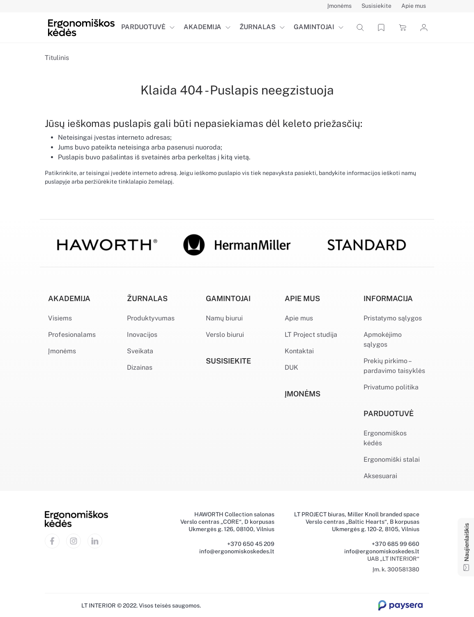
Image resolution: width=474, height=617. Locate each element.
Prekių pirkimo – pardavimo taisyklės (394, 366)
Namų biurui (224, 318)
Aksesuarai (380, 476)
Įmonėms (62, 351)
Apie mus (299, 318)
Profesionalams (72, 334)
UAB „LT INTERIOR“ (393, 558)
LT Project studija (311, 334)
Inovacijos (142, 334)
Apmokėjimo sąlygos (383, 339)
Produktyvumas (151, 318)
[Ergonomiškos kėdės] (81, 27)
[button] (173, 27)
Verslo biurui (225, 334)
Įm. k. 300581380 (396, 569)
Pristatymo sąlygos (393, 318)
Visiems (60, 318)
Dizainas (139, 367)
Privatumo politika (391, 387)
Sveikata (140, 351)
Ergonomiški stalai (392, 459)
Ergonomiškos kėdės (385, 438)
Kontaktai (299, 351)
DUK (291, 367)
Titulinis (57, 58)
